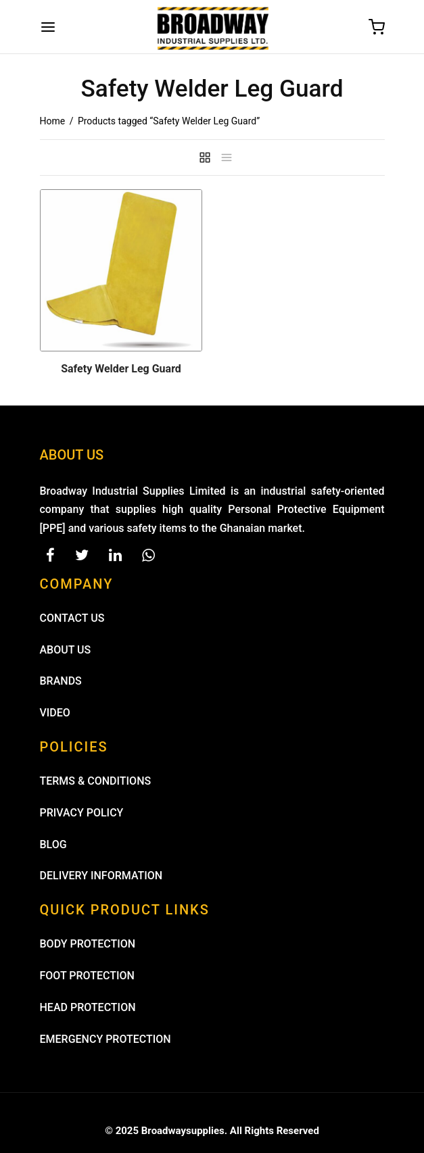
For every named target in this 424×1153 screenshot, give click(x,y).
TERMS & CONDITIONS (95, 781)
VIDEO (55, 712)
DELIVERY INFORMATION (101, 875)
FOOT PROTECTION (87, 975)
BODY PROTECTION (88, 943)
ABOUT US (65, 649)
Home (53, 121)
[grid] (204, 157)
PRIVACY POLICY (82, 812)
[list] (226, 157)
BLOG (53, 844)
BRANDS (61, 680)
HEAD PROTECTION (88, 1007)
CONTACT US (72, 618)
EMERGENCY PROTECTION (105, 1039)
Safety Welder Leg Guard (121, 368)
